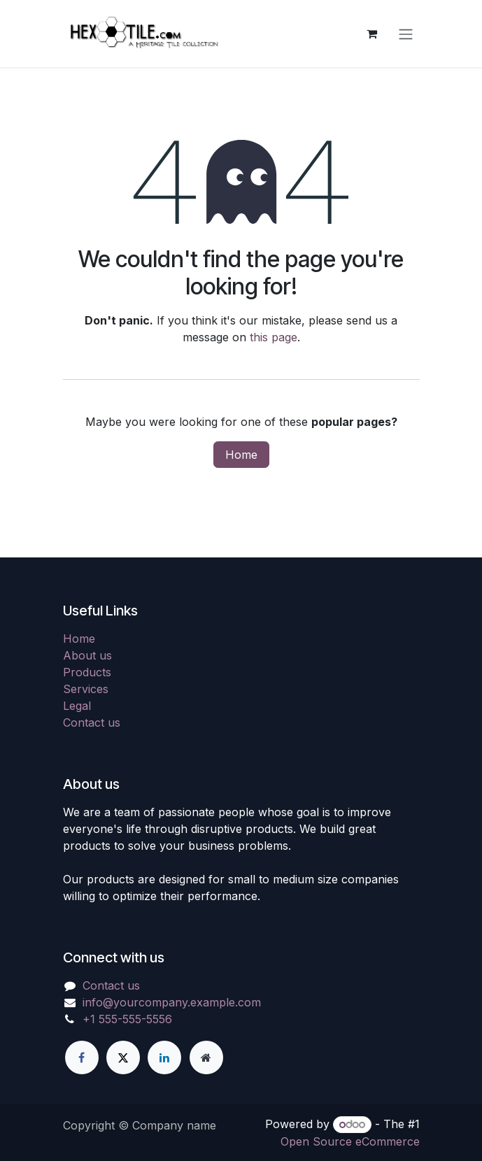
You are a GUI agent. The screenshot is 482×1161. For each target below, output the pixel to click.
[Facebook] (82, 1057)
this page (273, 337)
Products (87, 672)
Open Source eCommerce (350, 1141)
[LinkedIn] (164, 1057)
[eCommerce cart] (372, 34)
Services (85, 689)
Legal (77, 706)
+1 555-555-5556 (127, 1019)
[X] (123, 1057)
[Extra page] (206, 1057)
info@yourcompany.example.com (172, 1002)
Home (241, 455)
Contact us (91, 722)
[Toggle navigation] (406, 33)
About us (87, 655)
